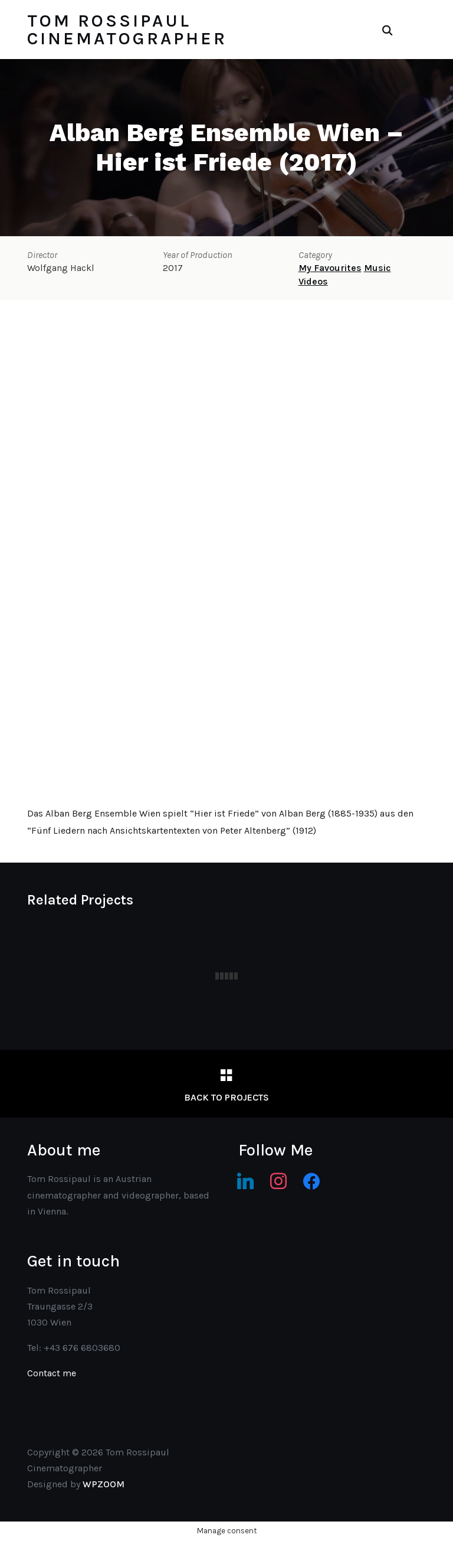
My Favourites (330, 267)
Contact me (51, 1373)
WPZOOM (103, 1484)
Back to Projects (226, 1097)
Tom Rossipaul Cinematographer (127, 29)
